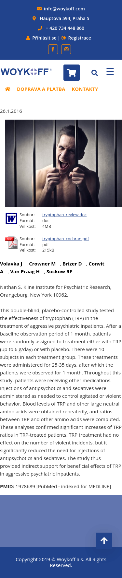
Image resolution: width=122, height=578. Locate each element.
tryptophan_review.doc (64, 215)
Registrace (79, 38)
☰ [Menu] (110, 71)
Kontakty (85, 89)
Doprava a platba (41, 89)
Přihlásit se (44, 38)
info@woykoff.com (64, 9)
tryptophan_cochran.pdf (65, 239)
